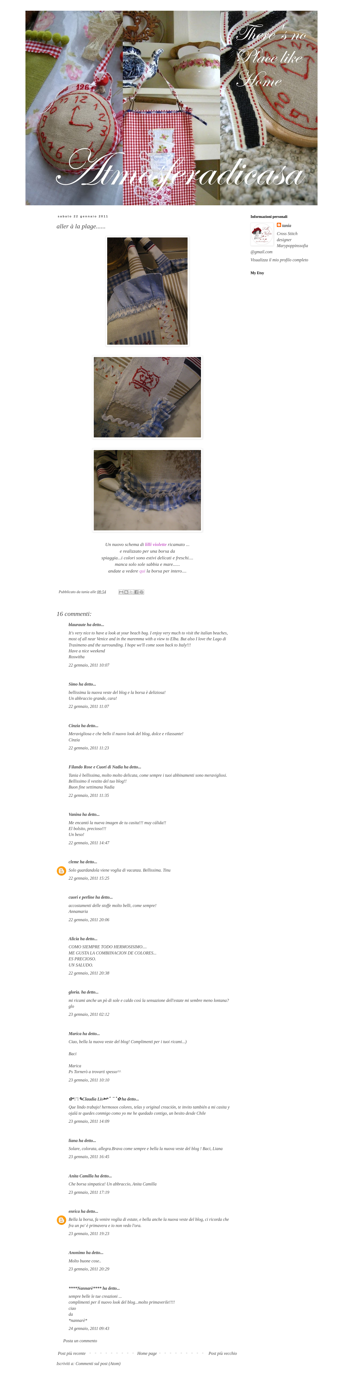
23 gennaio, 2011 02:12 (89, 1014)
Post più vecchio (222, 1353)
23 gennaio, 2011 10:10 (89, 1080)
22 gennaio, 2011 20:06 (89, 919)
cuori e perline (81, 897)
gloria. (74, 992)
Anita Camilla (81, 1176)
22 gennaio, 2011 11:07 (89, 706)
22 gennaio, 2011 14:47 (89, 843)
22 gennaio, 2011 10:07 (89, 665)
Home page (147, 1353)
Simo (73, 684)
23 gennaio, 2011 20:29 (89, 1269)
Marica (75, 1033)
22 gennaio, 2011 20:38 (89, 973)
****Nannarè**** (85, 1288)
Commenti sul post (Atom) (98, 1363)
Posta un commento (80, 1340)
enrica (74, 1211)
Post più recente (71, 1353)
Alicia (74, 938)
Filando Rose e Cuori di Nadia (96, 767)
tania (286, 225)
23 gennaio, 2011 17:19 (89, 1192)
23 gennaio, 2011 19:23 (89, 1233)
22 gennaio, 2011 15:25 (89, 878)
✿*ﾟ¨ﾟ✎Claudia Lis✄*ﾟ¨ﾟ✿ (95, 1099)
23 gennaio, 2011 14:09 (89, 1121)
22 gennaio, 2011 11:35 (89, 795)
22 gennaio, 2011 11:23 (89, 748)
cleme (74, 862)
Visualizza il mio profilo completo (279, 260)
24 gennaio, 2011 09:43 (89, 1328)
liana (73, 1140)
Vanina (75, 814)
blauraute (77, 624)
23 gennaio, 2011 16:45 (89, 1156)
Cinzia (74, 725)
